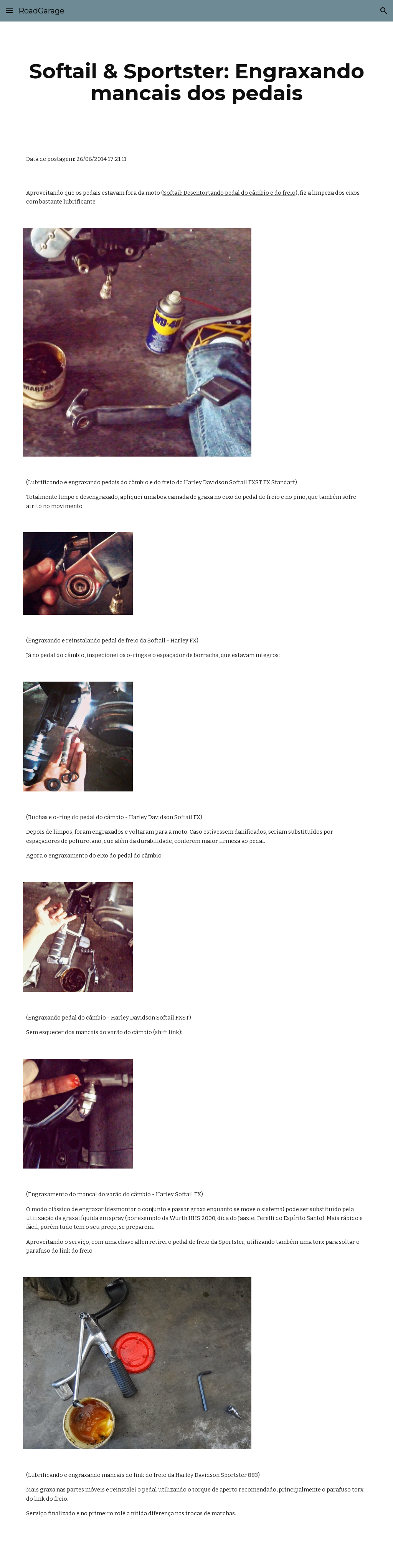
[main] (196, 82)
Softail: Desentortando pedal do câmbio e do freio (229, 192)
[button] (9, 10)
